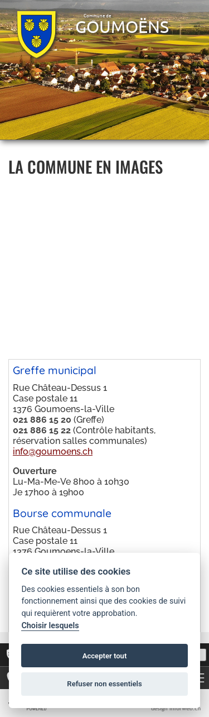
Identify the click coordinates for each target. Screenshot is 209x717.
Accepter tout (104, 656)
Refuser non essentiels (104, 684)
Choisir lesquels (50, 625)
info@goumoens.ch (53, 451)
